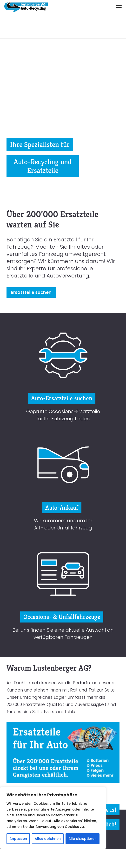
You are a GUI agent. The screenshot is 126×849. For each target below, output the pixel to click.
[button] (119, 7)
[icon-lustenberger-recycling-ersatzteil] (63, 355)
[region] (53, 818)
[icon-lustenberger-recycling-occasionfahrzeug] (63, 574)
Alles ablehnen (48, 838)
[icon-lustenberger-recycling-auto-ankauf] (63, 465)
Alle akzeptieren (82, 838)
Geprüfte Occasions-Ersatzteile (63, 411)
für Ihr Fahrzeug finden (63, 418)
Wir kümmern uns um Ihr (63, 520)
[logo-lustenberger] (26, 7)
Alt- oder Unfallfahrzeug (63, 527)
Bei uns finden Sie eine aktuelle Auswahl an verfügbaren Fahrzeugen (63, 634)
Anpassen (18, 838)
